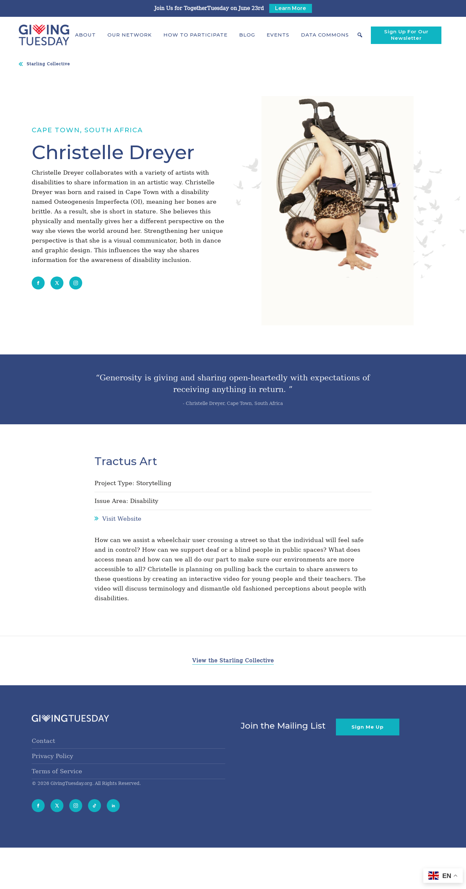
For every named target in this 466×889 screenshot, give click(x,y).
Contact (43, 751)
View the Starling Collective (233, 671)
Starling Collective (48, 64)
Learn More (290, 8)
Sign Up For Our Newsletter (406, 34)
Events (278, 35)
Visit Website (121, 529)
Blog (247, 35)
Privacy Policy (52, 766)
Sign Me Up (367, 737)
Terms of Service (57, 781)
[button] (85, 35)
